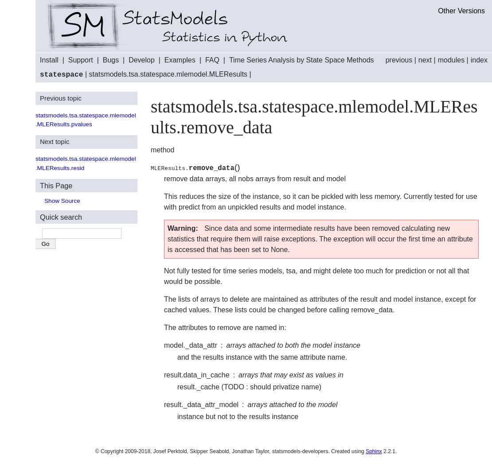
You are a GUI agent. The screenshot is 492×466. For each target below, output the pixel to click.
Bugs (111, 60)
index (479, 60)
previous (399, 60)
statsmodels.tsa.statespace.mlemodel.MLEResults (168, 74)
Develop (142, 60)
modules (451, 60)
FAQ (212, 60)
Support (80, 60)
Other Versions (461, 11)
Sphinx (374, 451)
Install (49, 60)
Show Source (62, 200)
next (425, 60)
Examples (179, 60)
